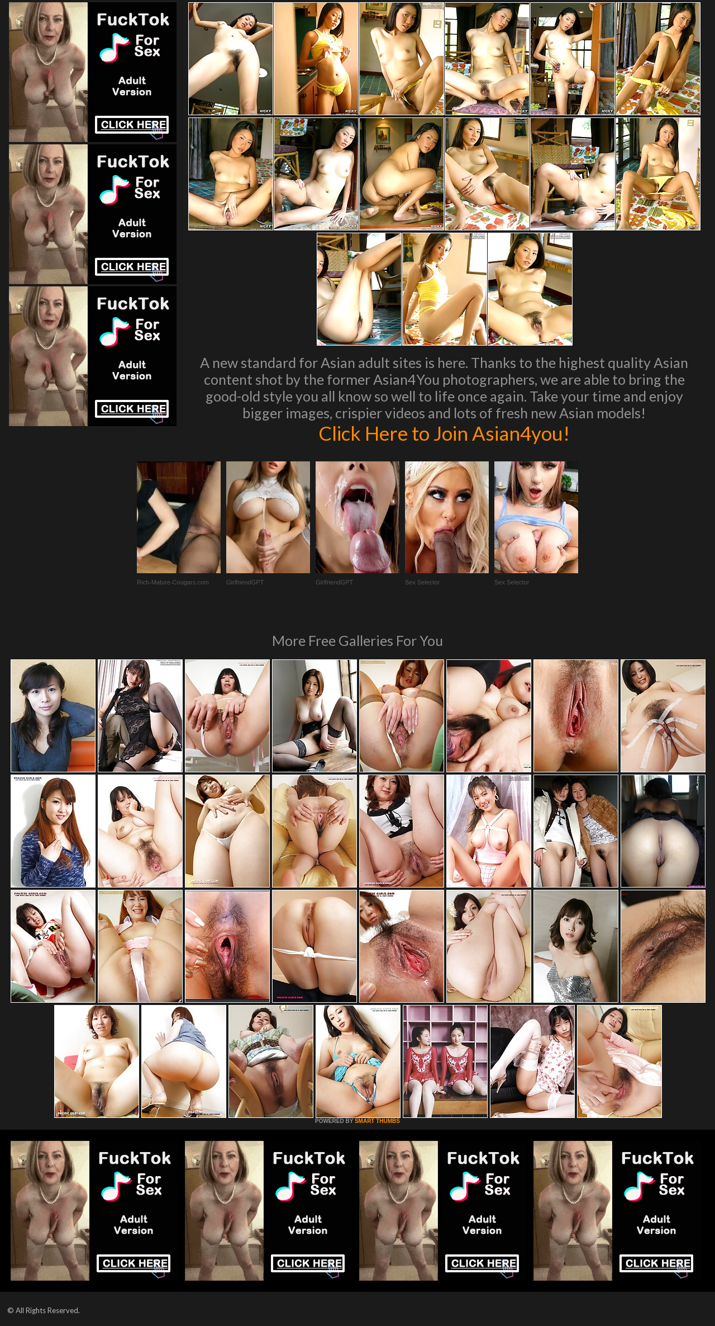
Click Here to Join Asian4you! (444, 433)
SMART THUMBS (377, 1121)
